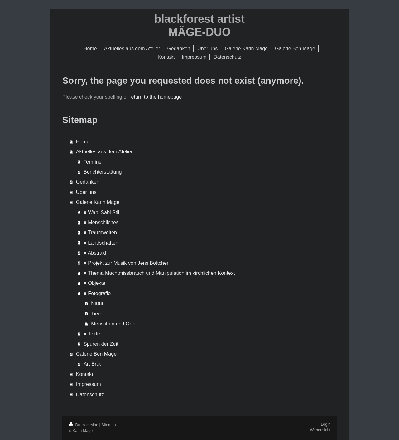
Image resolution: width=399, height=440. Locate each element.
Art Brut (92, 364)
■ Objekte (94, 283)
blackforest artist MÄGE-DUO (199, 25)
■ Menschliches (101, 222)
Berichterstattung (103, 172)
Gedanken (87, 182)
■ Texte (92, 333)
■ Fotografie (97, 293)
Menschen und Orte (113, 323)
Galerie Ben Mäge (96, 354)
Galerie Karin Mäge (97, 202)
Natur (97, 303)
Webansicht (320, 430)
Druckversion (84, 425)
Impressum (88, 384)
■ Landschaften (101, 242)
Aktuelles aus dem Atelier (104, 151)
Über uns (86, 192)
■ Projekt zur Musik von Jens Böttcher (126, 263)
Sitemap (108, 425)
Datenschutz (90, 394)
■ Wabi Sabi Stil (101, 212)
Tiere (96, 313)
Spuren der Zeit (101, 344)
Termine (93, 162)
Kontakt (84, 374)
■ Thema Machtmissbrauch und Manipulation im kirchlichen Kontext (159, 273)
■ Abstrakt (95, 252)
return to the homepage (155, 97)
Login (325, 424)
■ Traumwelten (100, 232)
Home (82, 141)
